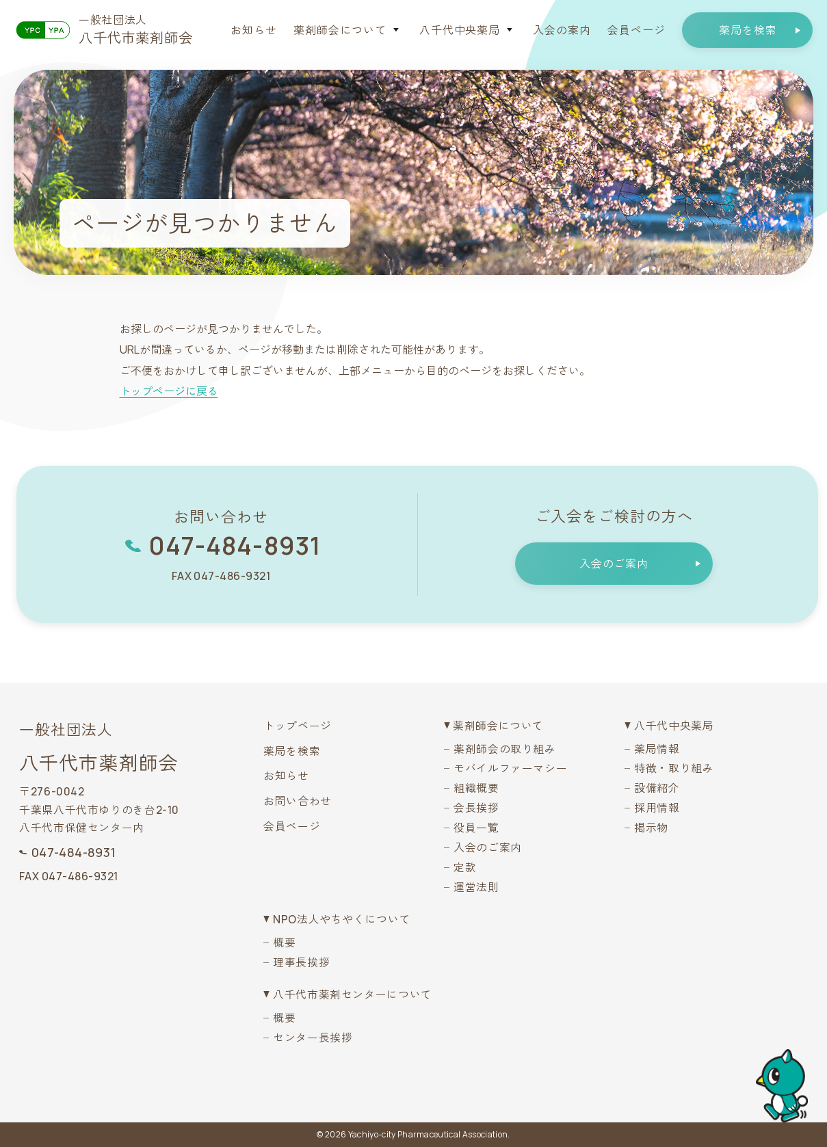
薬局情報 (657, 748)
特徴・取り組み (673, 768)
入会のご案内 (488, 847)
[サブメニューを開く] (396, 30)
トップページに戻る (169, 391)
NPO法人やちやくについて (341, 919)
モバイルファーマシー (510, 768)
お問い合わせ (297, 800)
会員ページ (636, 30)
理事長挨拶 (301, 962)
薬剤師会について (339, 30)
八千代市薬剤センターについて (352, 994)
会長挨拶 (476, 807)
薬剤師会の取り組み (505, 748)
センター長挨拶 (312, 1037)
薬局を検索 (291, 751)
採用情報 (657, 807)
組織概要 (476, 787)
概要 (284, 942)
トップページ (297, 725)
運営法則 (476, 887)
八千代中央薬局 (460, 30)
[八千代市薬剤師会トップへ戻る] (104, 30)
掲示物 (651, 827)
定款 (465, 867)
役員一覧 (476, 827)
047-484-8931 (234, 545)
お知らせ (254, 30)
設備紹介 (657, 787)
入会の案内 (562, 30)
